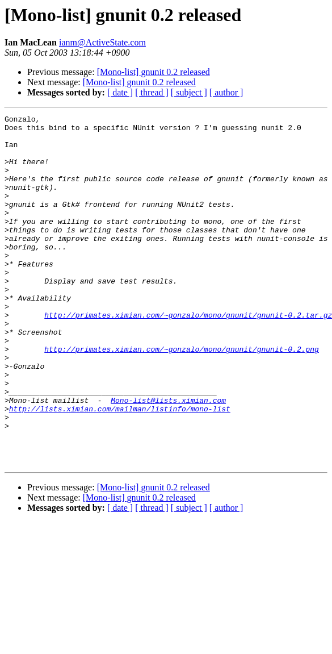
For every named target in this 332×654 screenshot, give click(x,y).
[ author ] (226, 92)
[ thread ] (152, 92)
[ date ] (120, 92)
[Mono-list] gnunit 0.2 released (153, 72)
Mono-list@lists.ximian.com (168, 458)
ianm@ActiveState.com (102, 42)
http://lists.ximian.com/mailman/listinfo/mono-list (119, 468)
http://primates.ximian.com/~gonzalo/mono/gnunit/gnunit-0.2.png (181, 396)
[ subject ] (189, 92)
